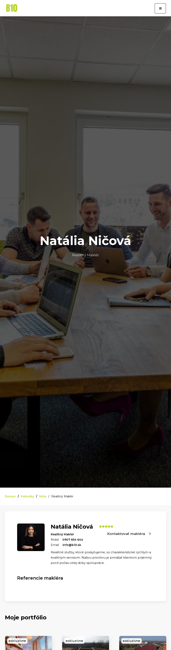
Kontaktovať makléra (129, 534)
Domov (10, 496)
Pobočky (27, 496)
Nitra (42, 496)
